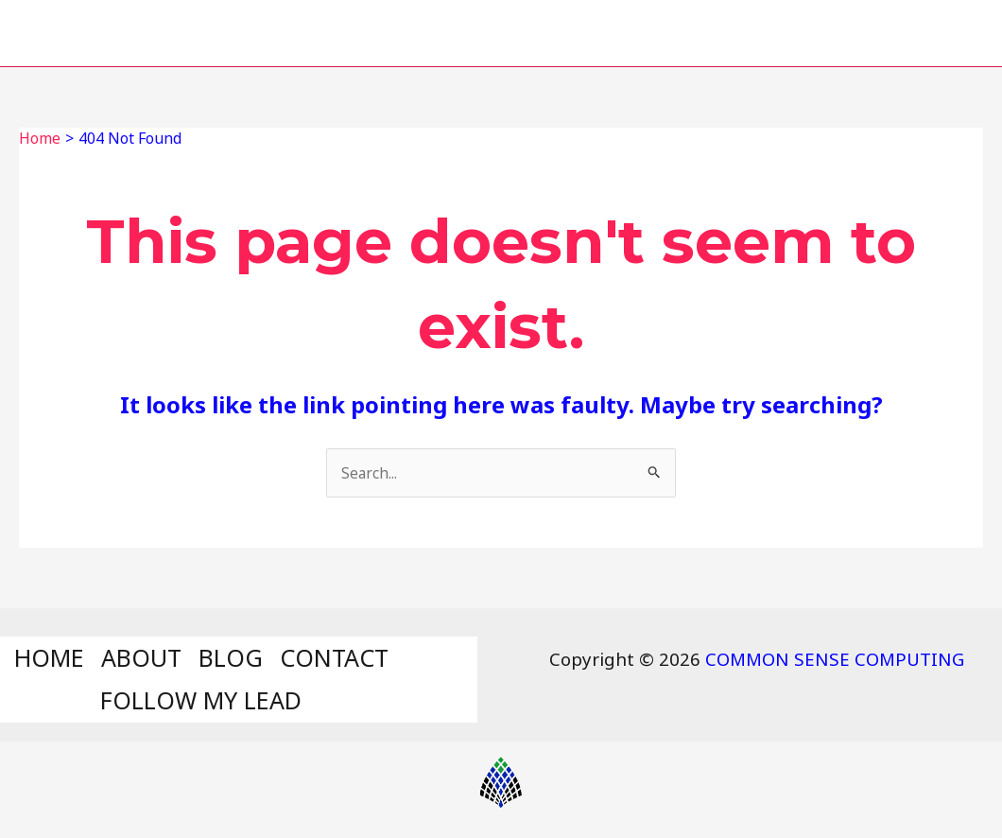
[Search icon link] (953, 33)
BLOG (485, 32)
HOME (255, 32)
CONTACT (611, 32)
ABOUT (372, 32)
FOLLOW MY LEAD (802, 32)
